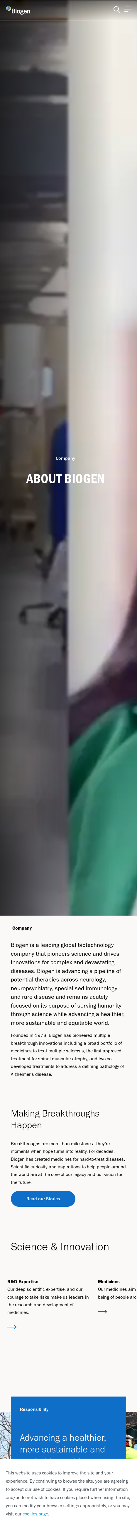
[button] (12, 1327)
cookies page (35, 1514)
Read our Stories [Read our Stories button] (43, 1198)
